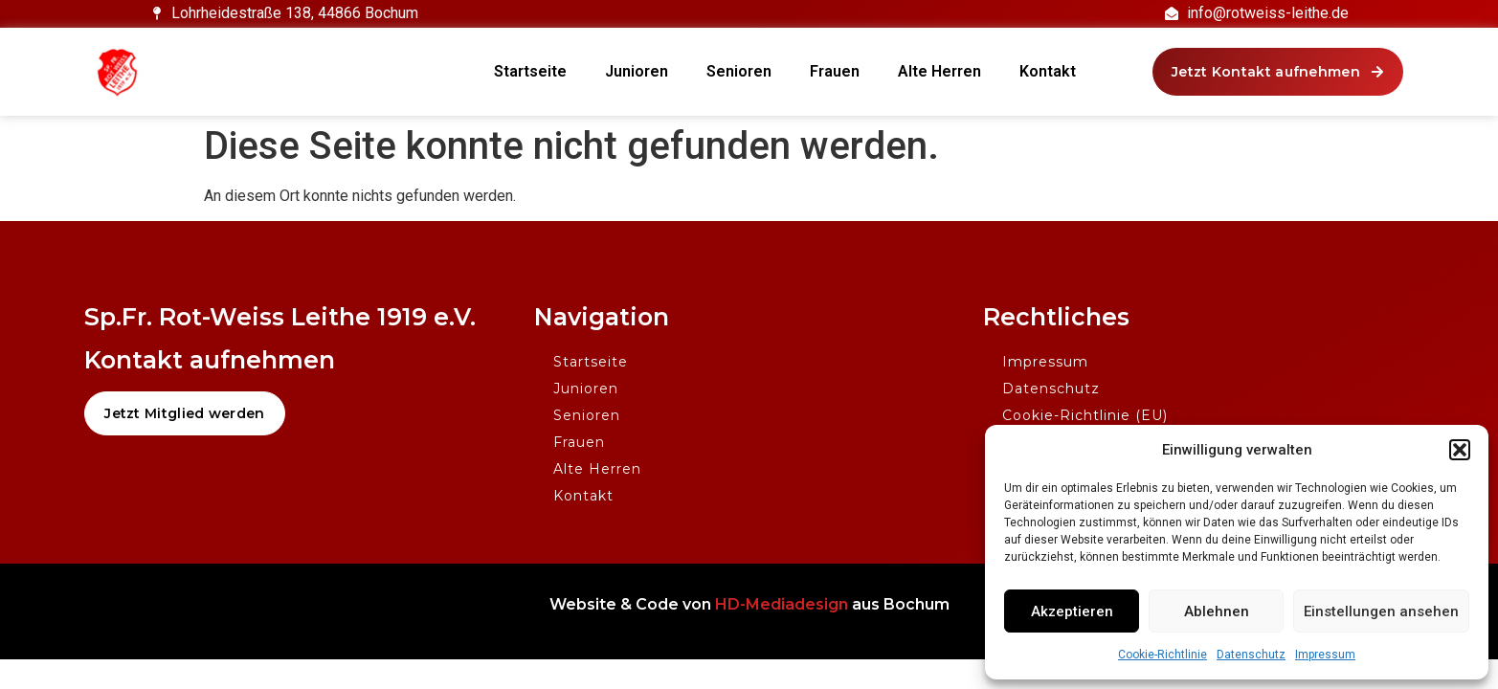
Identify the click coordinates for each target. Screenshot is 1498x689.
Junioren (636, 71)
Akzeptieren (1072, 611)
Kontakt (1047, 71)
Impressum (1325, 654)
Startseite (530, 71)
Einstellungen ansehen (1381, 611)
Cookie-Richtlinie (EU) (1085, 415)
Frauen (835, 71)
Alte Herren (939, 71)
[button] (1459, 449)
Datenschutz (1251, 654)
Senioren (738, 71)
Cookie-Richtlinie (1162, 654)
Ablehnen (1216, 611)
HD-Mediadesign (781, 604)
